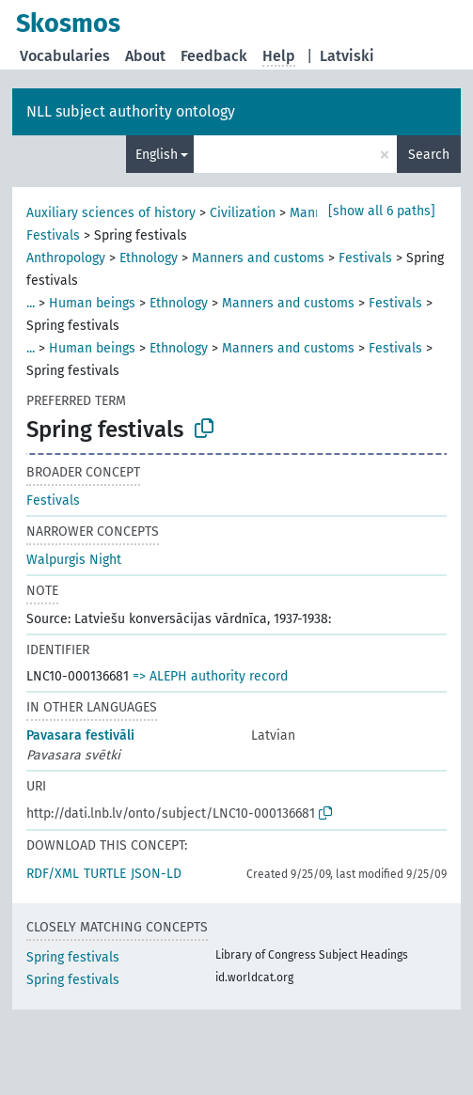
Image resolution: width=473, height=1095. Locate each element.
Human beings (92, 303)
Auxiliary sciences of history (111, 213)
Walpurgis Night (73, 560)
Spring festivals (72, 957)
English (156, 155)
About (145, 56)
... (30, 303)
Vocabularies (65, 56)
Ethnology (148, 258)
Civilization (243, 213)
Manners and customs (258, 258)
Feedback (214, 56)
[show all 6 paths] (381, 211)
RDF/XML (52, 874)
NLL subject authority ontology (130, 111)
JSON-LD (156, 874)
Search (428, 155)
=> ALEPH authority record (210, 676)
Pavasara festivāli (80, 735)
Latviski (347, 56)
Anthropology (65, 258)
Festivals (53, 235)
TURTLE (105, 874)
